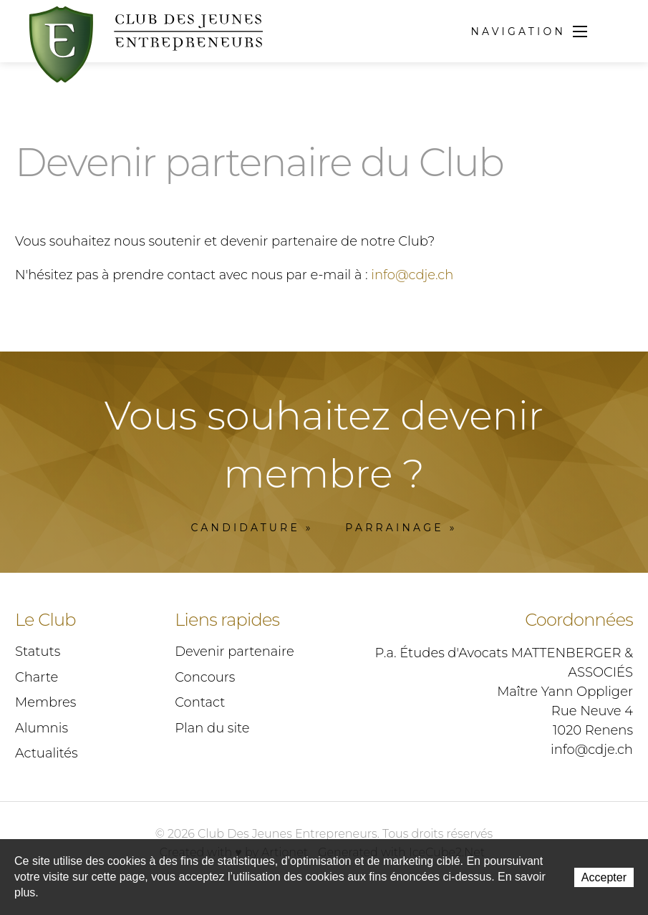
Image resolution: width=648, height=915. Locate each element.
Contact (200, 702)
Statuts (37, 651)
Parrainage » (401, 527)
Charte (36, 677)
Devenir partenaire (234, 651)
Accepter (604, 877)
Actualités (46, 753)
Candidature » (251, 527)
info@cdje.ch (412, 275)
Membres (45, 702)
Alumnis (41, 728)
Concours (205, 677)
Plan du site (212, 728)
